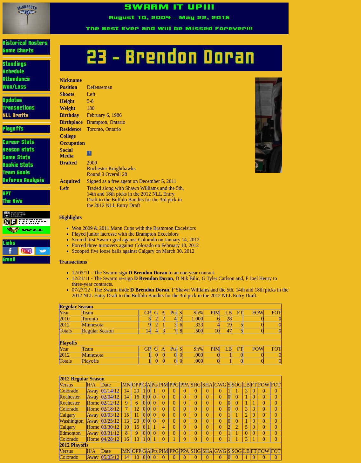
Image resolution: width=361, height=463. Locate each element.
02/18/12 (110, 409)
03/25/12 (110, 421)
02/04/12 (110, 396)
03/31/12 (110, 433)
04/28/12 (110, 439)
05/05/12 (110, 457)
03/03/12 (110, 415)
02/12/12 (110, 403)
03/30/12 (110, 427)
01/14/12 (110, 390)
